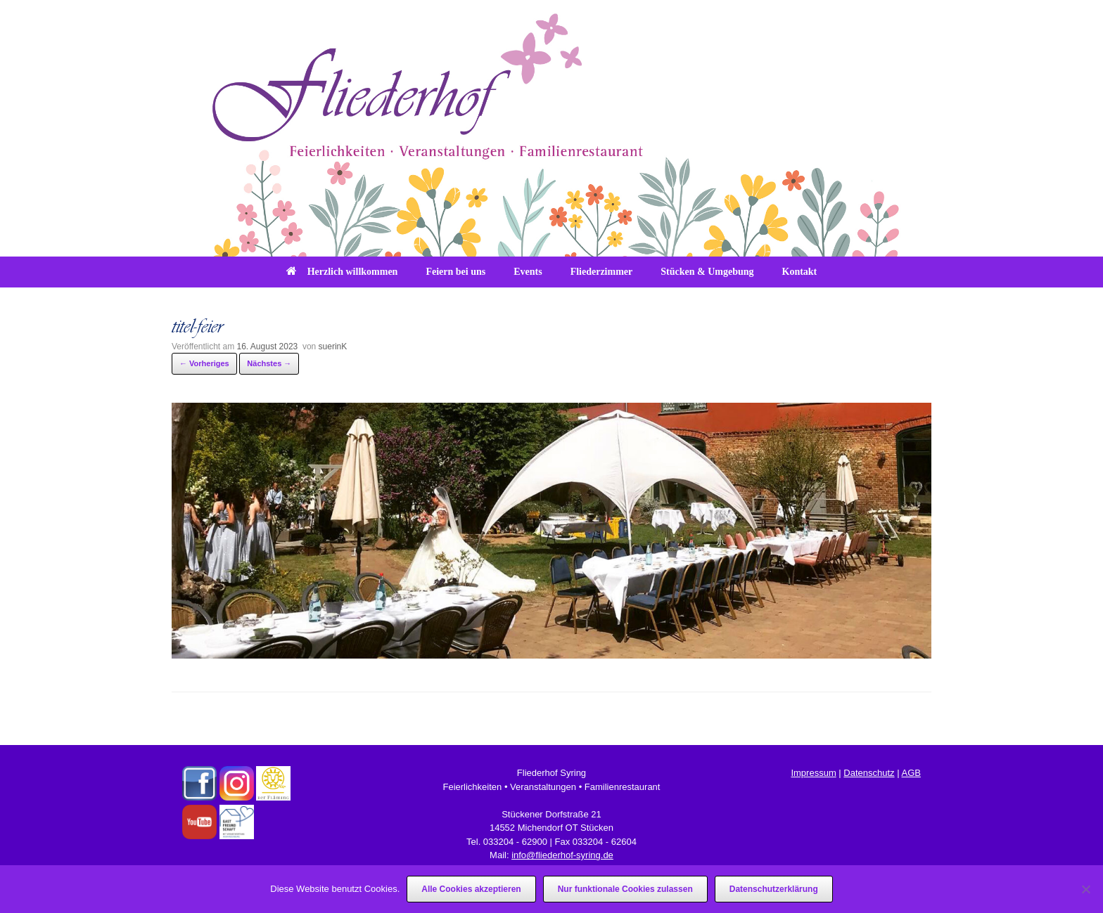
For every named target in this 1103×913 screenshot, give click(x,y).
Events (528, 271)
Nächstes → (269, 363)
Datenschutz (868, 773)
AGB (910, 773)
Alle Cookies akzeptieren (471, 889)
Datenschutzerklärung (773, 889)
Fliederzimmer (601, 271)
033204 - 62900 (515, 841)
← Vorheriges (204, 363)
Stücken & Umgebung (707, 271)
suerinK (333, 346)
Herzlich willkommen (342, 271)
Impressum (813, 773)
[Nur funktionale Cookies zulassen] (1085, 889)
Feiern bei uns (455, 271)
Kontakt (799, 271)
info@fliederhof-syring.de (562, 855)
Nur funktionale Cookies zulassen (625, 889)
